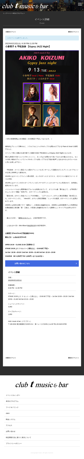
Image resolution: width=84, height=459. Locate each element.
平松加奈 (25, 233)
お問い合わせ (10, 431)
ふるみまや (17, 237)
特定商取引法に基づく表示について (18, 437)
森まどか (8, 237)
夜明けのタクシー (25, 218)
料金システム (10, 419)
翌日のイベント (73, 32)
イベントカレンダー (13, 395)
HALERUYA (31, 225)
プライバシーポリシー (14, 443)
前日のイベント (10, 32)
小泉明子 (8, 233)
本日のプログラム (12, 401)
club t (8, 413)
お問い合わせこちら (46, 263)
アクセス (9, 425)
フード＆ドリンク (12, 407)
